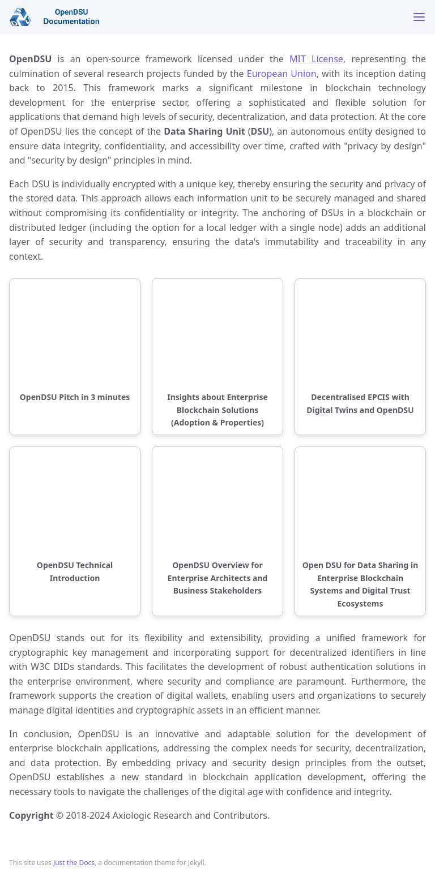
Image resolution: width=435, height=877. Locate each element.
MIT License (316, 59)
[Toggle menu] (419, 17)
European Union (282, 73)
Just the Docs (74, 862)
